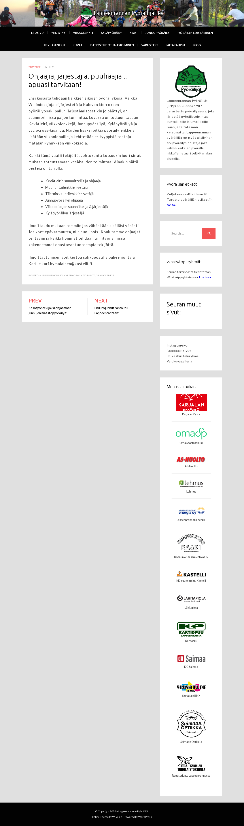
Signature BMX (191, 695)
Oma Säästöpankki (191, 443)
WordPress (145, 816)
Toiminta (89, 275)
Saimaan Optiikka (191, 741)
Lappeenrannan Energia (191, 520)
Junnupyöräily (157, 33)
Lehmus (191, 491)
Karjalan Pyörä (191, 414)
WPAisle (117, 816)
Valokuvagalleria (179, 361)
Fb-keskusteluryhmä (183, 356)
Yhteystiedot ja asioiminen (112, 45)
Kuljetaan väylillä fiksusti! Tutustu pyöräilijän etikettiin (190, 199)
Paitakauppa (175, 45)
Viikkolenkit (83, 33)
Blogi (197, 45)
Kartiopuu (191, 641)
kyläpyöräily (73, 275)
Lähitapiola (191, 607)
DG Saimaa (191, 666)
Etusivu (37, 33)
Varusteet (149, 45)
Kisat (133, 33)
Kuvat (77, 45)
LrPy (51, 67)
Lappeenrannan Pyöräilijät (133, 811)
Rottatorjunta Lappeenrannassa (191, 775)
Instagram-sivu (177, 345)
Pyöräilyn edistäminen (195, 33)
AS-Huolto (191, 466)
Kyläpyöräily (111, 33)
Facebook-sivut (179, 350)
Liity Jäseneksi (53, 45)
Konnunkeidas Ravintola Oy (191, 557)
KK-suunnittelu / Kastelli (191, 580)
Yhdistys (58, 33)
